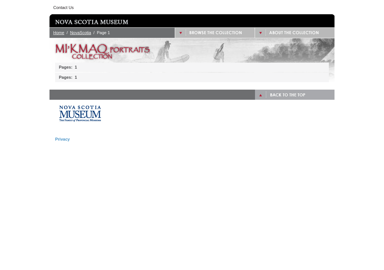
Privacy (62, 139)
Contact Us (63, 7)
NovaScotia (80, 32)
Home (58, 32)
